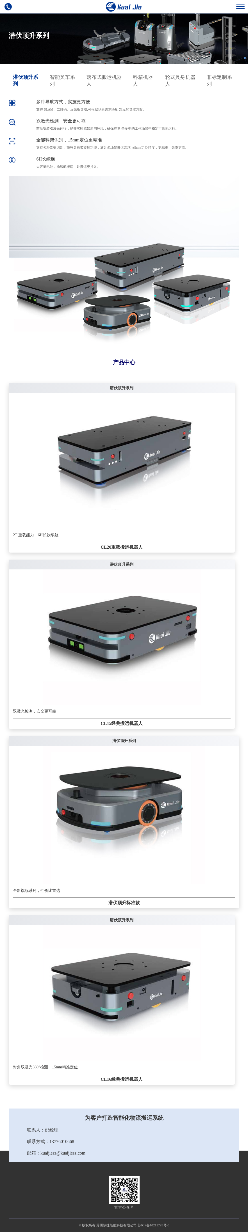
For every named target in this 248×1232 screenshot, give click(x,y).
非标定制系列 (219, 80)
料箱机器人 (143, 80)
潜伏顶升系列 (25, 80)
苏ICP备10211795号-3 (153, 1225)
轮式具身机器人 (180, 80)
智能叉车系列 (62, 80)
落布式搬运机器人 (104, 80)
